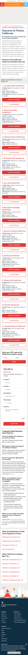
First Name (14, 382)
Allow (14, 652)
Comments (6, 406)
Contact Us (4, 616)
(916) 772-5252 (14, 299)
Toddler (3, 632)
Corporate (3, 622)
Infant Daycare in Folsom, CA (11, 537)
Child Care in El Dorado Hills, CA (12, 559)
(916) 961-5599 (14, 201)
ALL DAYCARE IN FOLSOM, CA (15, 26)
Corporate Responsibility (20, 622)
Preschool (3, 634)
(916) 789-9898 (14, 131)
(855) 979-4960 (14, 249)
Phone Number (14, 402)
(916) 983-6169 (14, 104)
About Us (3, 614)
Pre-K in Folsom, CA (8, 549)
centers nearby (13, 4)
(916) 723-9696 (14, 274)
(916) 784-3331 (14, 225)
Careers (3, 620)
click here (12, 474)
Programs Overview (6, 628)
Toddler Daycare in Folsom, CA (11, 541)
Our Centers (4, 618)
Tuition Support (17, 614)
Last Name (14, 388)
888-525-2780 (7, 372)
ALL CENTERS (5, 26)
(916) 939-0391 (14, 177)
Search (14, 361)
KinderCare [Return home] (2, 4)
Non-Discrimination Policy (20, 620)
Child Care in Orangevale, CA (11, 568)
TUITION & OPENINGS (14, 99)
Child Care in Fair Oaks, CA (10, 576)
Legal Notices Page (12, 650)
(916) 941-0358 (14, 152)
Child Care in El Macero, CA (10, 563)
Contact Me (14, 423)
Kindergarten (4, 638)
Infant (2, 630)
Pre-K (2, 636)
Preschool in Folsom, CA (9, 545)
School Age (4, 640)
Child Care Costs (18, 618)
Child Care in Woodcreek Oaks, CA (12, 580)
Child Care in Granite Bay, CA (11, 572)
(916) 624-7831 (14, 320)
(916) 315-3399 (14, 345)
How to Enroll (17, 616)
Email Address (14, 395)
